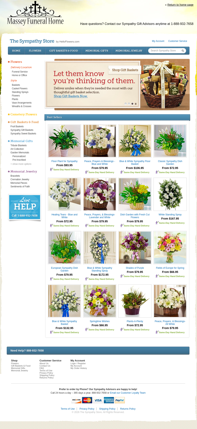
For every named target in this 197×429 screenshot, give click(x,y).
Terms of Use (46, 370)
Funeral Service (20, 71)
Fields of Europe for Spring (170, 268)
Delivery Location (21, 67)
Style (14, 80)
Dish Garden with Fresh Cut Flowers (135, 216)
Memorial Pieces (18, 183)
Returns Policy (47, 377)
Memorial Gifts (96, 50)
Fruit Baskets (17, 126)
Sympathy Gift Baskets (21, 130)
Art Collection (17, 149)
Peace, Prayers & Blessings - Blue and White (99, 162)
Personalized (19, 156)
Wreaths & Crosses (21, 106)
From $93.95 (64, 165)
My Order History (78, 368)
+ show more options (20, 164)
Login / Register (78, 363)
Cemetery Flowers (23, 114)
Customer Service (177, 41)
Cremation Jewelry (19, 179)
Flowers (35, 50)
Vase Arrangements (21, 102)
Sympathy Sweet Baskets (23, 133)
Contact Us (45, 366)
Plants (15, 99)
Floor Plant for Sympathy (64, 161)
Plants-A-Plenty (135, 321)
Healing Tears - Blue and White (64, 216)
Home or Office (19, 75)
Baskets (16, 85)
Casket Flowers (19, 88)
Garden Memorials (19, 152)
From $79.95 (100, 168)
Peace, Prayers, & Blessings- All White (170, 322)
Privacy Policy (46, 373)
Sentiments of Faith (20, 186)
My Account (158, 41)
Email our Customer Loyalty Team (128, 392)
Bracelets (15, 175)
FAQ (42, 368)
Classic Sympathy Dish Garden (170, 162)
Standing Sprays (20, 92)
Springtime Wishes (100, 321)
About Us (44, 363)
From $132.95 (64, 328)
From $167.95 (170, 218)
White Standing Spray (170, 214)
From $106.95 (135, 168)
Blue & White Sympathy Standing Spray (99, 269)
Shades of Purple (135, 268)
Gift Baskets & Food (63, 50)
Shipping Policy (47, 375)
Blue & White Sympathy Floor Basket (135, 162)
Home (16, 50)
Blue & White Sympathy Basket (64, 322)
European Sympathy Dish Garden (64, 269)
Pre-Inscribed (19, 159)
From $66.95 (170, 271)
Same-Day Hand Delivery (66, 169)
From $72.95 (170, 168)
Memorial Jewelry (129, 50)
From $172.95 (100, 274)
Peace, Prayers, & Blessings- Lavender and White (99, 216)
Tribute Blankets (18, 145)
